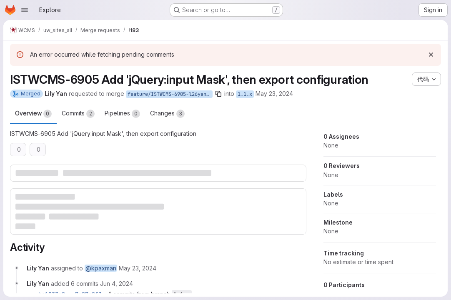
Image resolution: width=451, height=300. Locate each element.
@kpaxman (100, 268)
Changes (167, 114)
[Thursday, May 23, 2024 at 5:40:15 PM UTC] (137, 268)
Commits (78, 114)
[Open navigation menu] (24, 10)
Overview (33, 114)
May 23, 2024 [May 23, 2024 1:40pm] (274, 93)
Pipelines (122, 114)
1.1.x (245, 94)
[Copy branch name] (218, 94)
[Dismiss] (431, 55)
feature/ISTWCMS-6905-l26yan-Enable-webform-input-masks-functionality (170, 94)
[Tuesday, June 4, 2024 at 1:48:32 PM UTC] (116, 283)
